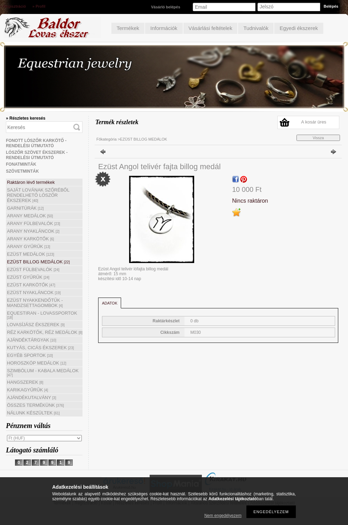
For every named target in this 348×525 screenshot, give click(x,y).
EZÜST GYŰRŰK (28, 277)
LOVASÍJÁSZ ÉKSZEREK (36, 324)
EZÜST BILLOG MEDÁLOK (38, 261)
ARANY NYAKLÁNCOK (33, 231)
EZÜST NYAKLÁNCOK (34, 292)
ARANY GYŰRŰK (28, 246)
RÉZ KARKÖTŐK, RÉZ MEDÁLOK (44, 332)
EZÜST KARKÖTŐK (31, 284)
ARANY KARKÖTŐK (30, 238)
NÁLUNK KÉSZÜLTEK (33, 412)
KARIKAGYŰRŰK (27, 389)
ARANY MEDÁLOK (30, 215)
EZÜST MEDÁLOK (30, 254)
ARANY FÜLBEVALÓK (33, 223)
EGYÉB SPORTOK (30, 355)
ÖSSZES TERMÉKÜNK (35, 405)
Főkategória (106, 139)
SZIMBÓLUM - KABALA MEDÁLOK (43, 372)
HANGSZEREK (25, 382)
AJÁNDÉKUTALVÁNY (31, 397)
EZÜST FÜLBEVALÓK (33, 269)
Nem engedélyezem (223, 515)
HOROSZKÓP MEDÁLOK (36, 363)
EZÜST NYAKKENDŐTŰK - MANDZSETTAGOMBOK (35, 303)
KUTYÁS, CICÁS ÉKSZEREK (40, 347)
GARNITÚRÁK (25, 208)
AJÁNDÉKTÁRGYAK (31, 340)
